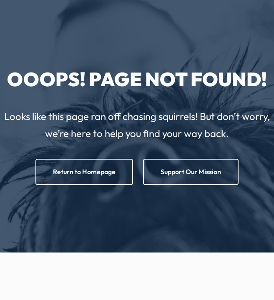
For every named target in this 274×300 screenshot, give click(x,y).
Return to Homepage (84, 172)
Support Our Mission (191, 172)
